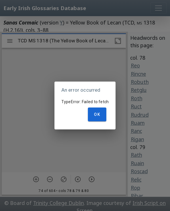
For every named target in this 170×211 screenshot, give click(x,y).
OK (97, 114)
